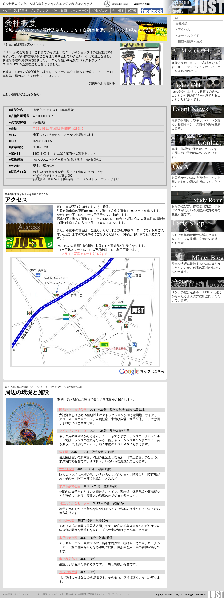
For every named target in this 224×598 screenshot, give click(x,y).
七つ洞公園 (66, 520)
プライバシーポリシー (121, 594)
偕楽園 (63, 452)
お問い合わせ (100, 10)
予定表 (131, 10)
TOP (176, 18)
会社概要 (118, 10)
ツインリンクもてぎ (73, 431)
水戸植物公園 (68, 537)
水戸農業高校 (68, 559)
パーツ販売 (59, 10)
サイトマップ (102, 594)
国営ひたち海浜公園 (73, 409)
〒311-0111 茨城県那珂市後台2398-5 (58, 128)
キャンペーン (79, 10)
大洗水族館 (66, 469)
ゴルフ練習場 (68, 572)
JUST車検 (21, 10)
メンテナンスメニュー (24, 594)
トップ (6, 10)
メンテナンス (39, 10)
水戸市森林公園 (69, 486)
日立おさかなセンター (74, 503)
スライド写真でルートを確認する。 (86, 254)
